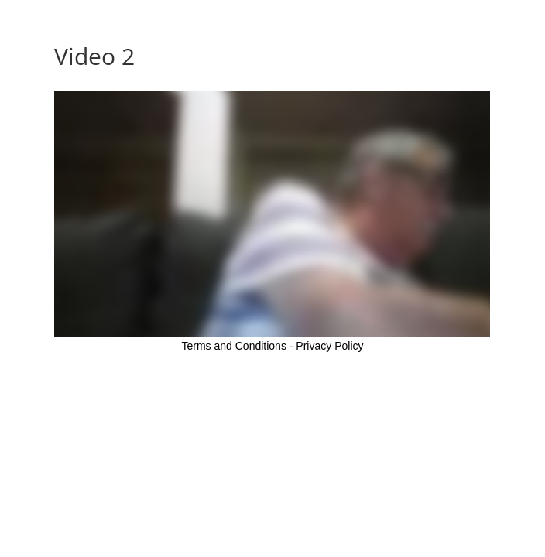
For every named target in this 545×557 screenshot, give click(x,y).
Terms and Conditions (234, 346)
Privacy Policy (329, 346)
